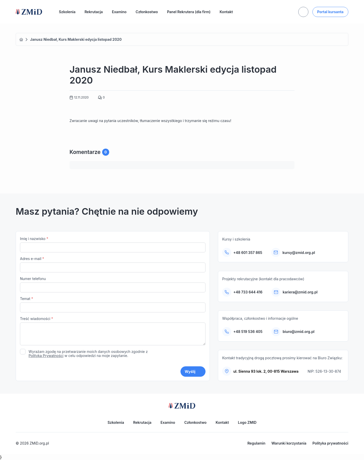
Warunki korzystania (288, 443)
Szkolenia (67, 12)
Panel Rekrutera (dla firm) (189, 12)
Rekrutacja (93, 12)
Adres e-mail (113, 264)
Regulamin (256, 443)
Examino (119, 12)
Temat (113, 304)
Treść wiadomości (113, 331)
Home (21, 39)
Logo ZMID (247, 422)
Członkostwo (147, 12)
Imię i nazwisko (113, 244)
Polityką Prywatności (46, 355)
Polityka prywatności (330, 443)
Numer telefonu (113, 284)
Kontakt (226, 12)
